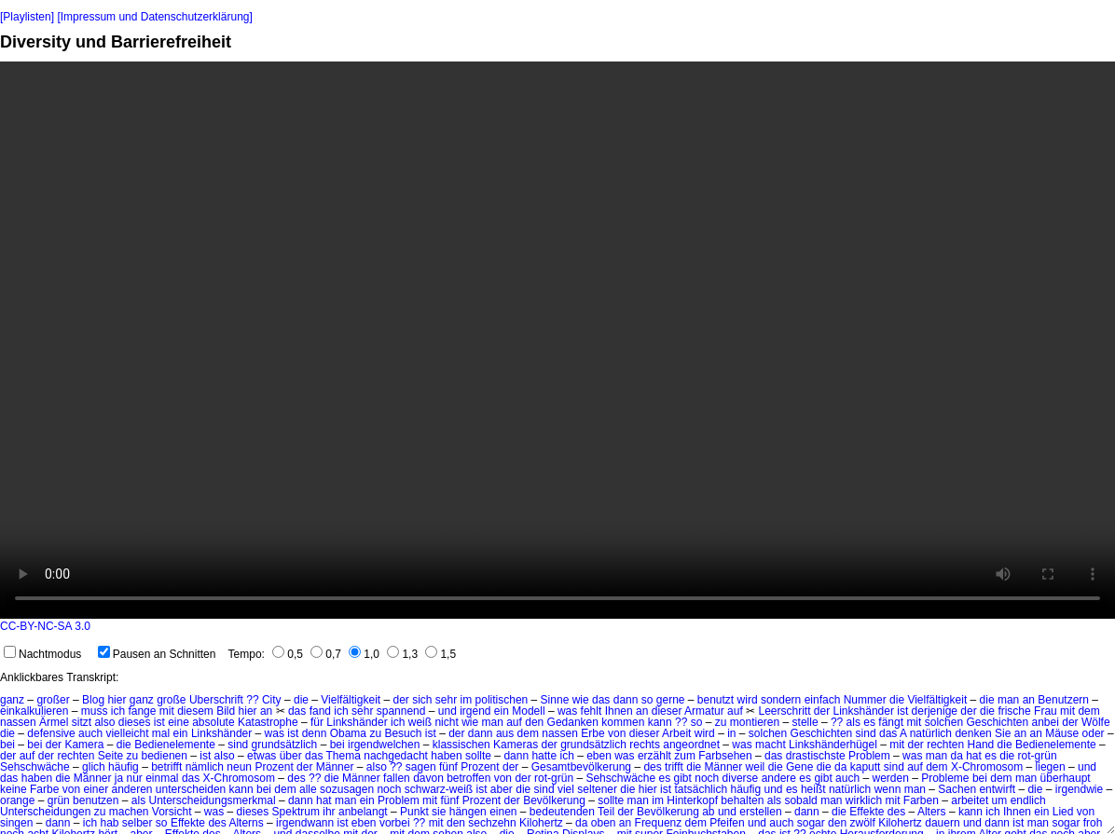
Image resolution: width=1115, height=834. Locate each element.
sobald (800, 800)
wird (747, 699)
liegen (1051, 766)
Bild (225, 711)
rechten (945, 744)
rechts (644, 744)
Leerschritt (784, 711)
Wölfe (1095, 722)
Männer (335, 766)
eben (599, 755)
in (731, 733)
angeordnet (691, 744)
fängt (890, 722)
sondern (781, 699)
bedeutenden (562, 811)
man (1008, 699)
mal (161, 733)
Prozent (274, 766)
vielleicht (126, 733)
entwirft (997, 789)
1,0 (364, 654)
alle (308, 789)
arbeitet (969, 800)
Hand (981, 744)
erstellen (760, 811)
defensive (51, 733)
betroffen (468, 778)
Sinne (555, 699)
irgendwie (1079, 789)
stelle (805, 722)
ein (501, 711)
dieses (134, 722)
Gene (799, 766)
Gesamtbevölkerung (581, 766)
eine (178, 722)
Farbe (44, 789)
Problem (869, 755)
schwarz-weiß (439, 789)
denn (314, 733)
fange (142, 711)
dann (626, 699)
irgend (475, 711)
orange (17, 800)
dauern (942, 822)
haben (446, 755)
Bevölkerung (554, 800)
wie (580, 699)
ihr (329, 811)
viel (566, 789)
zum (684, 755)
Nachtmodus (42, 654)
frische (1014, 711)
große (171, 699)
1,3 (402, 654)
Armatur (704, 711)
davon (428, 778)
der (400, 699)
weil (755, 766)
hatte (544, 755)
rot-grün (1037, 755)
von (617, 733)
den (534, 722)
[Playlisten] (27, 16)
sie (439, 811)
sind (866, 733)
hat (974, 755)
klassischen (461, 744)
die (301, 699)
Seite (110, 755)
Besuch (402, 733)
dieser (667, 711)
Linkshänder (863, 711)
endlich (1028, 800)
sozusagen (347, 789)
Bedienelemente (174, 744)
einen (502, 811)
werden (890, 778)
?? (252, 699)
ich (118, 711)
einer (95, 789)
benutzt (715, 699)
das (601, 699)
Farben (921, 800)
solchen (944, 722)
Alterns (245, 822)
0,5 (287, 654)
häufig (123, 766)
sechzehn (492, 822)
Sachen (957, 789)
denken (973, 733)
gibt (683, 778)
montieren (754, 722)
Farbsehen (724, 755)
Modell (528, 711)
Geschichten (997, 722)
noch (707, 778)
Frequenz (658, 822)
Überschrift (216, 699)
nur (135, 778)
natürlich (931, 733)
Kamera (83, 744)
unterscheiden (191, 789)
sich (422, 699)
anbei (1044, 722)
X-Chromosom (987, 766)
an (1029, 699)
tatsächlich (700, 789)
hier (116, 699)
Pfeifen (726, 822)
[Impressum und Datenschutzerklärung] (154, 16)
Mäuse (1062, 733)
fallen (396, 778)
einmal (161, 778)
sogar (811, 822)
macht (770, 744)
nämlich (205, 766)
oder (1093, 733)
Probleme (945, 778)
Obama (348, 733)
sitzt (81, 722)
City (272, 699)
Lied (1063, 811)
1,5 (440, 654)
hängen (468, 811)
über (291, 755)
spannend (401, 711)
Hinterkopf (692, 800)
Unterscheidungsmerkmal (212, 800)
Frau (1045, 711)
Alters (931, 811)
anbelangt (363, 811)
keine (13, 789)
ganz (12, 699)
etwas (261, 755)
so (647, 699)
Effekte (866, 811)
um (1000, 800)
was (567, 711)
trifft (674, 766)
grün (59, 800)
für (316, 722)
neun (239, 766)
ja (119, 778)
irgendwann (305, 822)
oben (603, 822)
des (652, 766)
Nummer (865, 699)
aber (501, 789)
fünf (448, 766)
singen (16, 822)
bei (7, 744)
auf (735, 711)
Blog (93, 699)
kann (660, 722)
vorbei (394, 822)
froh (1093, 822)
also (104, 722)
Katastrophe (268, 722)
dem (1088, 711)
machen (129, 811)
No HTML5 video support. (557, 340)
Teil (606, 811)
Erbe (592, 733)
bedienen (164, 755)
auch (90, 733)
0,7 (325, 654)
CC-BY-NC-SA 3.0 (45, 626)
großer (52, 699)
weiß (420, 722)
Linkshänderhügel (833, 744)
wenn (888, 789)
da (956, 755)
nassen (18, 722)
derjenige (934, 711)
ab (708, 811)
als (853, 722)
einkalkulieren (34, 711)
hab (109, 822)
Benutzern (1063, 699)
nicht (446, 722)
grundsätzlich (285, 744)
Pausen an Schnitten (157, 654)
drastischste (816, 755)
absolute (213, 722)
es (869, 722)
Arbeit (676, 733)
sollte (478, 755)
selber (137, 822)
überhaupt (1065, 778)
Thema (343, 755)
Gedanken (573, 722)
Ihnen (619, 711)
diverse (741, 778)
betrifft (166, 766)
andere (779, 778)
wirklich (864, 800)
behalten (742, 800)
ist (902, 711)
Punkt (414, 811)
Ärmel (53, 722)
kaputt (865, 766)
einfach (823, 699)
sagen (421, 766)
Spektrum (296, 811)
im (467, 699)
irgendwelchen (384, 744)
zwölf (861, 822)
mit (166, 711)
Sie (1003, 733)
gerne (670, 699)
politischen (502, 699)
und (447, 711)
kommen (622, 722)
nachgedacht (396, 755)
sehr (446, 699)
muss (94, 711)
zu (721, 722)
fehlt (591, 711)
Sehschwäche (35, 766)
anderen (131, 789)
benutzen (95, 800)
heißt (813, 789)
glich (93, 766)
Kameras (515, 744)
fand (320, 711)
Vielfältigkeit (350, 699)
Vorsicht (172, 811)
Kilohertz (541, 822)
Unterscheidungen (45, 811)
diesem (195, 711)
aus (505, 733)
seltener (597, 789)
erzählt (654, 755)
